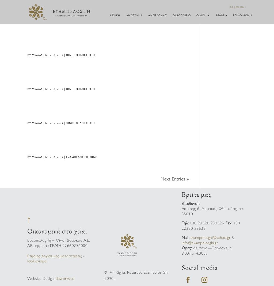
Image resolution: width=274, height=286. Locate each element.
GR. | (232, 7)
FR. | (243, 7)
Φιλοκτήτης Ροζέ (59, 78)
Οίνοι (200, 15)
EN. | (238, 7)
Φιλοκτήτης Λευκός (63, 112)
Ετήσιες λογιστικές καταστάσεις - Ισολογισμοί (56, 258)
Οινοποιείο (182, 15)
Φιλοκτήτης (86, 55)
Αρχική (114, 15)
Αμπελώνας (157, 15)
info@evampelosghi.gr (200, 242)
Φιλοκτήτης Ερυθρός (65, 44)
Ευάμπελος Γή (77, 157)
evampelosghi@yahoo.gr (210, 237)
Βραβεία (221, 15)
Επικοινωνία (243, 15)
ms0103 (37, 55)
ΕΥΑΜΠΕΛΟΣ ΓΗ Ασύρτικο (70, 146)
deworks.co (65, 278)
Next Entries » (175, 178)
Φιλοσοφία (134, 15)
